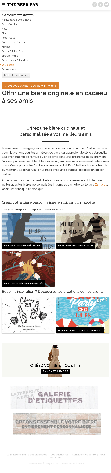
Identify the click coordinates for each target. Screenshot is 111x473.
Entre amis (8, 64)
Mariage (6, 46)
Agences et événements (14, 42)
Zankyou (101, 184)
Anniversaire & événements (16, 19)
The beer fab (22, 4)
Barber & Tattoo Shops (13, 51)
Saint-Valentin (9, 24)
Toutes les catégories (16, 75)
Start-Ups (7, 33)
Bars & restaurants (11, 69)
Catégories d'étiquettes (18, 15)
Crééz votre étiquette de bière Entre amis (30, 85)
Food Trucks (8, 37)
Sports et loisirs (10, 55)
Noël (4, 28)
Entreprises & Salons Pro (15, 60)
